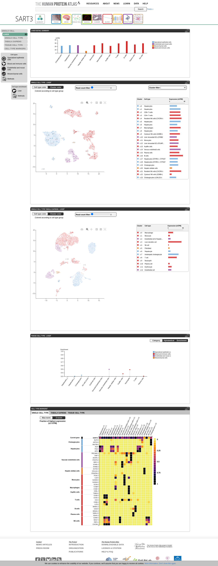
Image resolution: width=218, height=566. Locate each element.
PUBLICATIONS (76, 552)
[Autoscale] (105, 102)
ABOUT (106, 3)
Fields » (150, 9)
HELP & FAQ (107, 552)
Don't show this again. (167, 563)
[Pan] (91, 102)
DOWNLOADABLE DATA (113, 545)
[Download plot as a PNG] (82, 102)
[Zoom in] (96, 102)
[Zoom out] (101, 102)
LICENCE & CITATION (111, 548)
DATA (136, 3)
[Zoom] (87, 102)
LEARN (126, 3)
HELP (145, 3)
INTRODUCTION (76, 545)
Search (141, 9)
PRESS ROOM (42, 548)
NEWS (117, 3)
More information (151, 563)
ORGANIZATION (76, 548)
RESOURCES (92, 3)
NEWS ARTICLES (44, 545)
